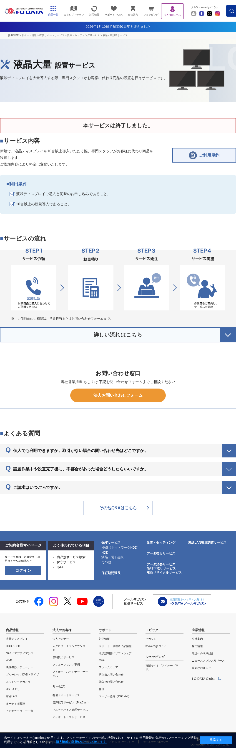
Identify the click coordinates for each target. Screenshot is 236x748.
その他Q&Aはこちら (118, 508)
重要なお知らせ (201, 668)
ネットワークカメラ (18, 681)
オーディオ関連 (15, 703)
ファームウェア (108, 667)
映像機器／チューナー (19, 667)
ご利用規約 (204, 155)
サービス (59, 686)
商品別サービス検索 (71, 557)
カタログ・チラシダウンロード (70, 648)
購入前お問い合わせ (111, 674)
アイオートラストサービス (69, 717)
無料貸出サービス (63, 657)
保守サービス (66, 562)
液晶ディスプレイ (17, 638)
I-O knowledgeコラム (208, 7)
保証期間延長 (111, 573)
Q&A (60, 567)
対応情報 (104, 638)
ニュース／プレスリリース (208, 660)
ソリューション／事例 (66, 664)
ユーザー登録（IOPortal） (115, 696)
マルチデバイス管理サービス (70, 709)
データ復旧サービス (161, 553)
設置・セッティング (161, 542)
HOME (15, 35)
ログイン (23, 570)
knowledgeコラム (156, 646)
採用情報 (197, 646)
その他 (106, 562)
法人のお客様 (62, 630)
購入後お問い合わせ (111, 681)
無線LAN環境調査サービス (207, 542)
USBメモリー (14, 689)
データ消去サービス (161, 564)
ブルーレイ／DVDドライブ (22, 674)
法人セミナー (61, 638)
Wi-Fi (9, 660)
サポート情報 (29, 35)
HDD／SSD (13, 646)
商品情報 (12, 630)
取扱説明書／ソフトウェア (115, 653)
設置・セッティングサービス (83, 35)
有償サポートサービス (51, 35)
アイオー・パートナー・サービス (70, 673)
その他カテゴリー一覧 (19, 711)
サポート (105, 630)
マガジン (151, 638)
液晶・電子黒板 (112, 557)
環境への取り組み (203, 653)
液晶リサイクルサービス (164, 572)
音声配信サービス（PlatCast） (71, 702)
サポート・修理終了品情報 (115, 646)
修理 (101, 689)
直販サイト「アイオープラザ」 (162, 667)
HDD (104, 552)
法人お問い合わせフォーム (118, 395)
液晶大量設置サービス (115, 35)
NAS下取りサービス (161, 568)
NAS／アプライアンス (19, 653)
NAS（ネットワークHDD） (120, 547)
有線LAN (11, 696)
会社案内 (197, 638)
